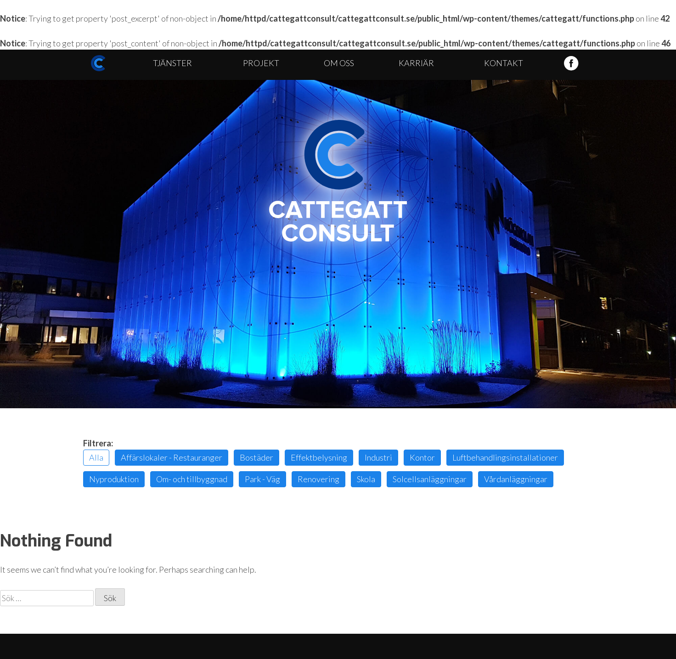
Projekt (261, 63)
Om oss (339, 63)
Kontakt (503, 63)
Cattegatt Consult (338, 181)
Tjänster (172, 63)
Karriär (416, 63)
